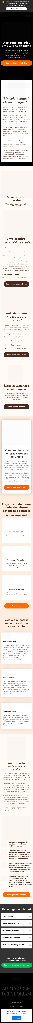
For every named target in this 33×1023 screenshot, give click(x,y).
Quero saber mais (16, 9)
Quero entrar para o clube (16, 355)
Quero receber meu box (16, 406)
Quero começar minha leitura (16, 284)
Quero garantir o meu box (16, 895)
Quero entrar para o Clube (16, 487)
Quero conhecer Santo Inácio (16, 63)
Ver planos (16, 606)
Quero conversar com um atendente (16, 965)
